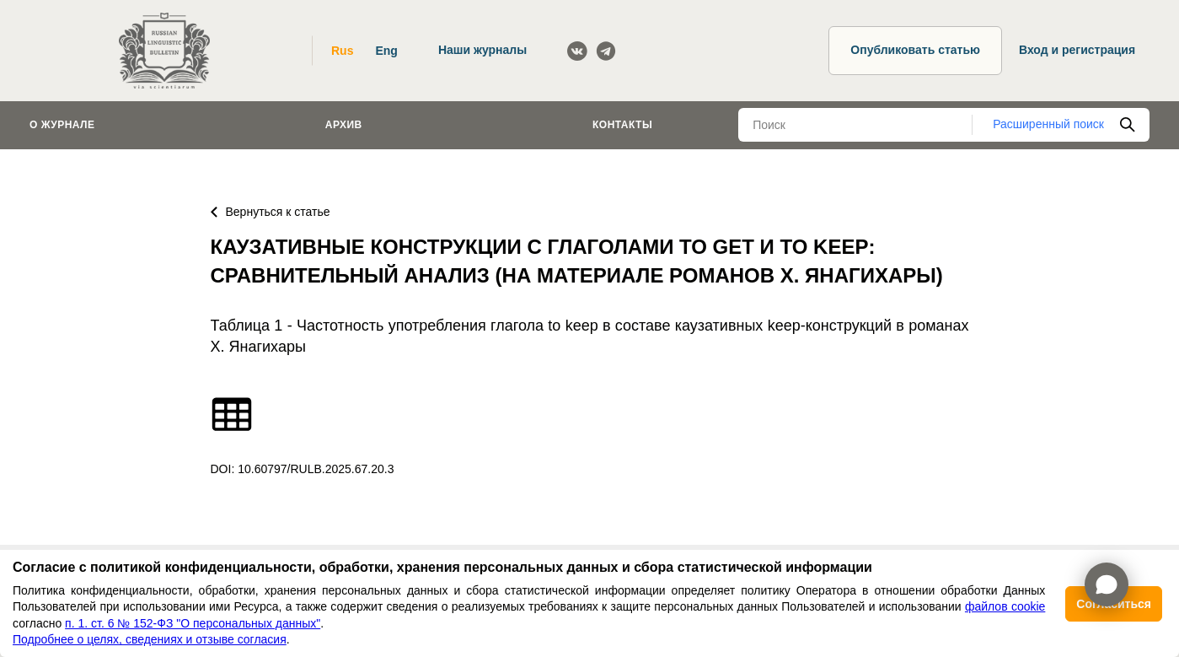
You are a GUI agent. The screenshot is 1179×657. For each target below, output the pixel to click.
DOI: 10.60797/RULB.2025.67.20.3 (302, 469)
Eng (386, 50)
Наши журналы (482, 50)
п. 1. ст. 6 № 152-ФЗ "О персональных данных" (192, 623)
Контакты (622, 125)
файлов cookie (1005, 606)
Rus (342, 50)
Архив (343, 125)
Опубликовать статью (915, 50)
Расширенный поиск (1048, 124)
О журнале (62, 125)
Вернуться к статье (270, 211)
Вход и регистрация (1077, 50)
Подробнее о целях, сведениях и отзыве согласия (150, 639)
